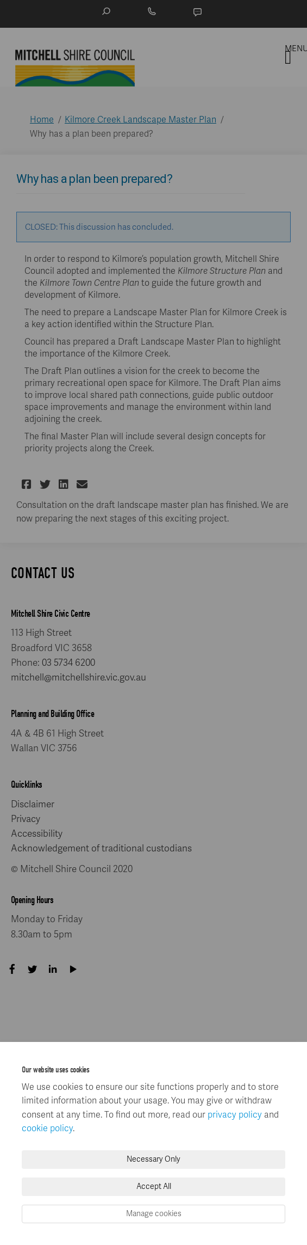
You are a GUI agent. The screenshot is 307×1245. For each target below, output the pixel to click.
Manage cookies (153, 1213)
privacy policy (235, 1114)
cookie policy (47, 1128)
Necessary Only (153, 1159)
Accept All (153, 1186)
